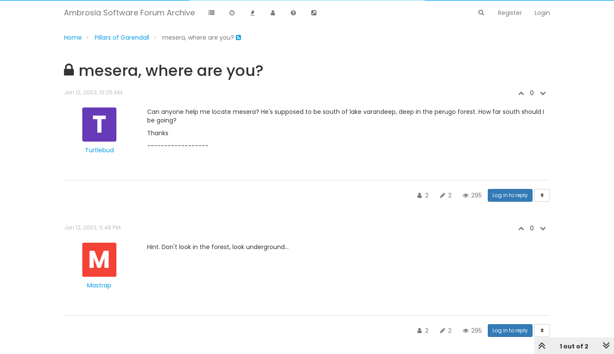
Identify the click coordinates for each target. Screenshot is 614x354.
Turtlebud (99, 150)
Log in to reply (510, 195)
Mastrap (99, 285)
